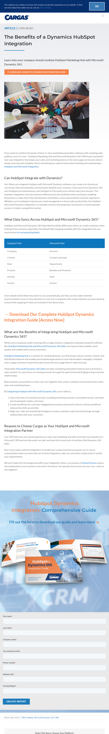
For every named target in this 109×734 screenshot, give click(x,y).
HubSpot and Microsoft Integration (21, 166)
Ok (97, 6)
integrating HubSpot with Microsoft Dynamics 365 (31, 391)
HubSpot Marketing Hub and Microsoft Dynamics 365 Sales (37, 346)
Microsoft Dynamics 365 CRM (46, 717)
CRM (23, 717)
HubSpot (29, 717)
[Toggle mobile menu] (103, 15)
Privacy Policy (45, 8)
